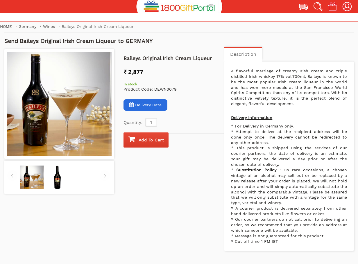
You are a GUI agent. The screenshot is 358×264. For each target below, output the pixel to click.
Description (243, 54)
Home (6, 26)
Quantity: (132, 122)
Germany (28, 26)
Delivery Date (145, 104)
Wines (49, 26)
